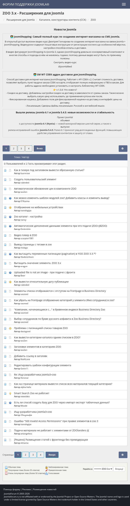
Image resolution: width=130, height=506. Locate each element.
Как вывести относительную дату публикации (41, 281)
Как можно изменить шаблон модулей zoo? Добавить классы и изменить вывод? (61, 198)
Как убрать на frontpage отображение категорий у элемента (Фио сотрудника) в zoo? (64, 300)
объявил (65, 120)
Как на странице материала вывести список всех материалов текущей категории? (63, 383)
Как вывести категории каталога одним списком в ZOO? (47, 337)
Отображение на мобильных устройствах (38, 207)
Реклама (26, 489)
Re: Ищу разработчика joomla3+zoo (35, 374)
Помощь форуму (11, 489)
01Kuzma (25, 201)
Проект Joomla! (65, 117)
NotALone (25, 359)
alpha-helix (26, 387)
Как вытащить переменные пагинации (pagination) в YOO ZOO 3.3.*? (55, 253)
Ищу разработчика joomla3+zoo (33, 411)
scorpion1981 (27, 238)
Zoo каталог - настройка (28, 216)
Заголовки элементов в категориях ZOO (37, 346)
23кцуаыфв (26, 415)
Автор (25, 157)
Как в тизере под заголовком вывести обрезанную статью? (49, 170)
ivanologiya (26, 210)
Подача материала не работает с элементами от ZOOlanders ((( (51, 430)
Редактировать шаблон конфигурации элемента (42, 365)
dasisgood (25, 331)
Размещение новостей (44, 489)
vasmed (24, 294)
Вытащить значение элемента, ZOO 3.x (37, 263)
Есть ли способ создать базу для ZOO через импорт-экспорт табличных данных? (62, 402)
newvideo (25, 396)
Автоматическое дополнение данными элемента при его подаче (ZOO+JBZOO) (60, 225)
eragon (24, 266)
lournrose (25, 173)
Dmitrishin (26, 229)
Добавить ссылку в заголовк (30, 356)
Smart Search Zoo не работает (31, 393)
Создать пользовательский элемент (35, 179)
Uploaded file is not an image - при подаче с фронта (44, 272)
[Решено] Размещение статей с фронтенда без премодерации (51, 439)
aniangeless (26, 433)
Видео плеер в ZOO (25, 235)
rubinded (25, 182)
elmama (24, 442)
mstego (24, 247)
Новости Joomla (65, 29)
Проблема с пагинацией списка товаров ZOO (41, 328)
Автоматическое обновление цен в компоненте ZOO (45, 188)
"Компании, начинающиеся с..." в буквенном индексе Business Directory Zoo (59, 309)
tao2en (24, 191)
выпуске (65, 126)
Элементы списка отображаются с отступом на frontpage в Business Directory (60, 291)
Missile (24, 405)
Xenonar (25, 377)
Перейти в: (88, 469)
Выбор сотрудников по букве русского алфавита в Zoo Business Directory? (57, 318)
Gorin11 (24, 368)
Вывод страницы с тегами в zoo (33, 244)
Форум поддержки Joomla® (26, 4)
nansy (23, 219)
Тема (17, 157)
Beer (23, 275)
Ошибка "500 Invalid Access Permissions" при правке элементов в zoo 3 (56, 421)
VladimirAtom (27, 256)
